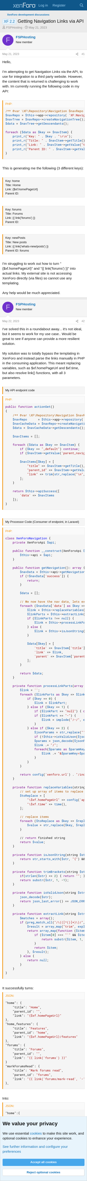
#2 (83, 321)
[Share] (77, 54)
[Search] (81, 5)
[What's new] (72, 5)
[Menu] (6, 5)
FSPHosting (14, 27)
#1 (83, 54)
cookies (36, 1133)
